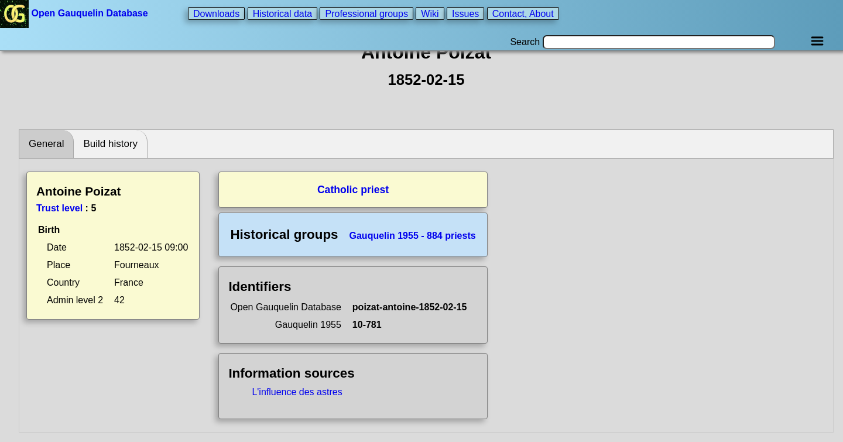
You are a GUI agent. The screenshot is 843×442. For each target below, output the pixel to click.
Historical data (282, 13)
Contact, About (523, 13)
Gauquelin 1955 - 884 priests (412, 236)
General (46, 143)
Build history (110, 143)
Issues (465, 13)
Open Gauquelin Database (75, 13)
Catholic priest (353, 190)
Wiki (429, 13)
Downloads (216, 13)
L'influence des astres (297, 392)
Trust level (59, 208)
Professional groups (366, 13)
